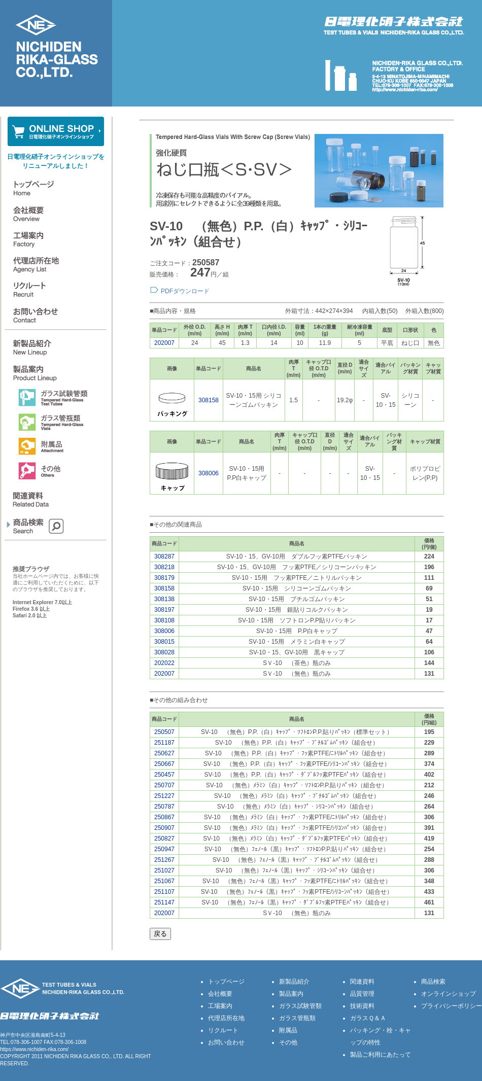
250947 (164, 849)
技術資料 (362, 1005)
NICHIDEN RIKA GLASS (72, 1056)
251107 (164, 891)
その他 (288, 1042)
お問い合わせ (226, 1042)
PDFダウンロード (185, 291)
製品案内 (291, 993)
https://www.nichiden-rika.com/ (34, 1049)
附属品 (288, 1030)
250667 (164, 764)
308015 (164, 641)
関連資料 (362, 981)
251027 (164, 870)
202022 (164, 663)
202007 (164, 342)
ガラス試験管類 (300, 1005)
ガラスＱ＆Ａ (368, 1018)
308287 (164, 556)
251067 (164, 881)
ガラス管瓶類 (297, 1018)
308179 (164, 577)
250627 (164, 753)
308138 (164, 599)
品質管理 (362, 993)
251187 (164, 742)
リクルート (223, 1030)
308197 (164, 609)
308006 (208, 473)
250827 (164, 838)
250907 (164, 827)
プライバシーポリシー (451, 1005)
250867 (164, 817)
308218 (164, 567)
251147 (164, 902)
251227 (164, 795)
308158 (208, 400)
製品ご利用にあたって (380, 1054)
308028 (164, 652)
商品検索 (433, 981)
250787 (164, 806)
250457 (164, 774)
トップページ (226, 981)
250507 (164, 732)
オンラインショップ (448, 993)
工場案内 (220, 1005)
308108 (164, 620)
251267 (164, 859)
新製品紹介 (294, 981)
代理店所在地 (226, 1018)
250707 (164, 785)
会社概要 (220, 993)
